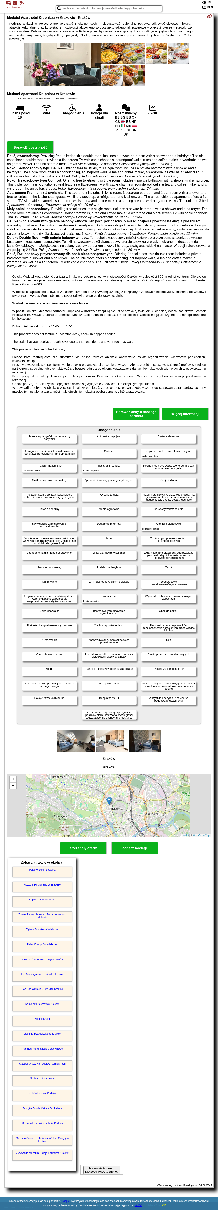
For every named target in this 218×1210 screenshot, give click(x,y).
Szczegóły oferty (83, 848)
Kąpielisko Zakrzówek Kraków (42, 1004)
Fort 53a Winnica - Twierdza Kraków (42, 989)
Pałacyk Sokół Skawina (42, 869)
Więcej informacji (185, 414)
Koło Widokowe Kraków (42, 1093)
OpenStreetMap (201, 835)
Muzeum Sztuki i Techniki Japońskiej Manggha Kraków (42, 1140)
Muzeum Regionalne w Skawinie (42, 884)
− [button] (13, 786)
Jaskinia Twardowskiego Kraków (42, 1033)
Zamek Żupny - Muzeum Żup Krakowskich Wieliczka (42, 916)
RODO (138, 1205)
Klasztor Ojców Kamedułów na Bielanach (42, 1063)
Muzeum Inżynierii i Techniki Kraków (42, 1123)
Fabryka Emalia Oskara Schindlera (42, 1108)
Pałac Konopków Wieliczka (42, 944)
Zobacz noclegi (134, 848)
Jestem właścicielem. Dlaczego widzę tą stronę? (101, 1170)
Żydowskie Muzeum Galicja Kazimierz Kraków (42, 1153)
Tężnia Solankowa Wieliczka (42, 929)
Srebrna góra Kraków (42, 1078)
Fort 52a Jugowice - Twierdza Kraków (42, 974)
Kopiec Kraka (42, 1018)
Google (65, 1201)
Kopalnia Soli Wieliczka (42, 899)
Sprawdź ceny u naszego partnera (136, 414)
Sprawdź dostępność (30, 147)
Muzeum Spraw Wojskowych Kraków (42, 959)
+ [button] (13, 779)
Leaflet (185, 835)
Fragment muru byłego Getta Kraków (42, 1048)
